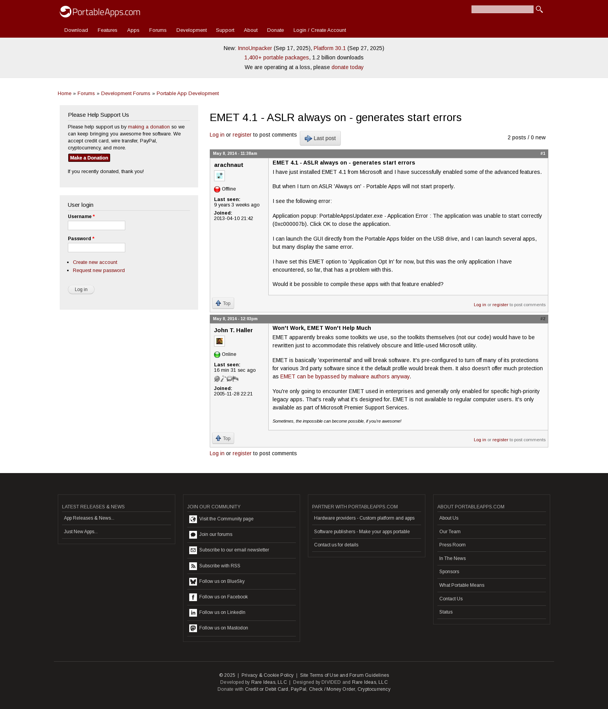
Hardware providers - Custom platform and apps (364, 518)
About (250, 30)
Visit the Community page (221, 519)
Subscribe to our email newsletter (229, 550)
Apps (133, 30)
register (242, 135)
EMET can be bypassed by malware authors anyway (344, 376)
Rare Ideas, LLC (269, 682)
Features (107, 30)
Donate (275, 30)
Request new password (99, 270)
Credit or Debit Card (266, 689)
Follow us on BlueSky (217, 582)
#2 (543, 318)
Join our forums (210, 535)
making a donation (149, 127)
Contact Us (451, 599)
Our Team (450, 531)
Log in (217, 135)
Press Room (452, 545)
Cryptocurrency (374, 689)
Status (446, 612)
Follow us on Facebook (218, 597)
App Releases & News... (89, 518)
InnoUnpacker (255, 48)
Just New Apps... (81, 531)
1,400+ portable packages (276, 57)
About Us (448, 518)
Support (225, 30)
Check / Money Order (332, 689)
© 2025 (227, 675)
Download (76, 30)
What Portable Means (461, 585)
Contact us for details (336, 545)
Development (191, 30)
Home (64, 93)
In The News (452, 558)
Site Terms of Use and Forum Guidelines (344, 675)
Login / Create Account (320, 30)
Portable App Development (188, 93)
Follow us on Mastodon (218, 628)
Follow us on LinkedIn (217, 613)
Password (81, 238)
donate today (348, 67)
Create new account (95, 262)
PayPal (298, 689)
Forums (158, 30)
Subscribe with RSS (214, 566)
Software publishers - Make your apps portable (362, 531)
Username (81, 216)
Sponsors (449, 571)
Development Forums (125, 93)
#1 (543, 153)
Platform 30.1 (330, 48)
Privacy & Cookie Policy (268, 675)
